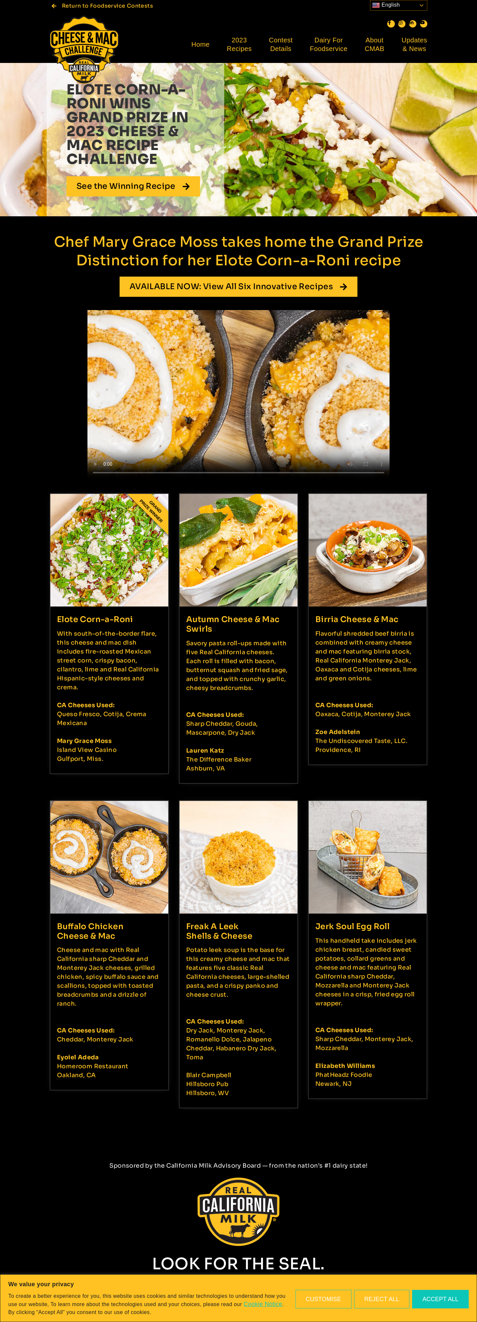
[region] (238, 1298)
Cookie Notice (262, 1304)
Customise (323, 1299)
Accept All (440, 1299)
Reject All (381, 1299)
